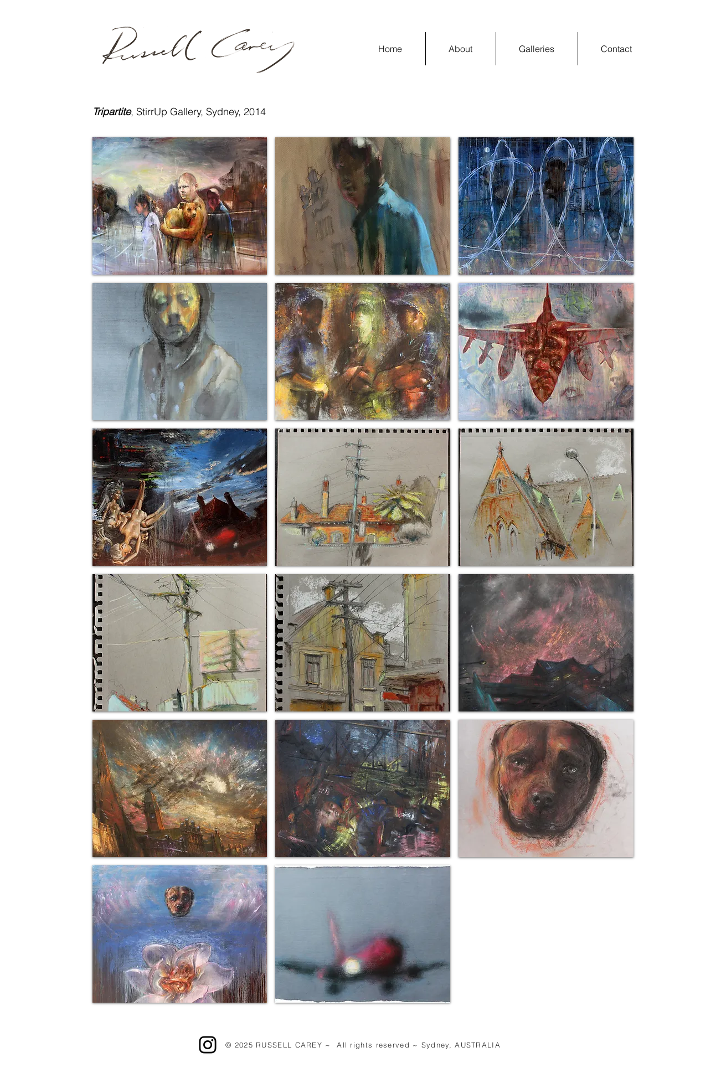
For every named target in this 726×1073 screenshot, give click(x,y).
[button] (537, 48)
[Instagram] (207, 1044)
